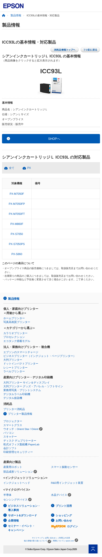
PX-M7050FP (17, 203)
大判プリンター (12, 359)
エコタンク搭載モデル (16, 341)
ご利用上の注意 (63, 538)
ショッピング (64, 515)
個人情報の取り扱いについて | (38, 541)
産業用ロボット (12, 467)
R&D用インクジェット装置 (67, 483)
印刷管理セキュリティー (18, 452)
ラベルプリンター (14, 371)
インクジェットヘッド (16, 483)
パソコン (8, 432)
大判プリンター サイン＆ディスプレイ (26, 382)
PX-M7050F (17, 193)
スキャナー (10, 436)
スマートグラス (12, 425)
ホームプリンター (14, 318)
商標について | (59, 541)
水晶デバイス (59, 495)
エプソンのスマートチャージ (20, 352)
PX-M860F (16, 224)
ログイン (64, 526)
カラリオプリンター (15, 333)
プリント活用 (64, 505)
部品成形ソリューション (18, 471)
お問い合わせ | (50, 538)
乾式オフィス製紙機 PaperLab (21, 444)
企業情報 (13, 520)
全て (11, 168)
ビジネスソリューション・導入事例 (24, 508)
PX (29, 168)
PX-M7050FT (17, 214)
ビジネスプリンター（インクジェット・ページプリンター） (39, 356)
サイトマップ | (38, 538)
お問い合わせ (64, 520)
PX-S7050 (17, 234)
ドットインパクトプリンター (20, 363)
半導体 (7, 495)
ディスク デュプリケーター (19, 440)
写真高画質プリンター (16, 322)
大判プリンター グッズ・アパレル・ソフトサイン (33, 386)
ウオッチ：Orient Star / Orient (20, 429)
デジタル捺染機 (12, 398)
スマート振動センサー (64, 467)
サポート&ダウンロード (22, 515)
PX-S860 (16, 254)
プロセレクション (14, 337)
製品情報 (16, 15)
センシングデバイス (15, 499)
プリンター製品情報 (20, 414)
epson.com (70, 541)
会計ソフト (10, 448)
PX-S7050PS (17, 244)
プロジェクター (12, 421)
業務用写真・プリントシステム (22, 390)
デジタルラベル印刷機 (16, 394)
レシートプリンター (15, 367)
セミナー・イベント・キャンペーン (21, 528)
